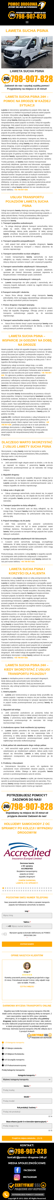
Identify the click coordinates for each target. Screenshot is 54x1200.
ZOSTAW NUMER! (27, 944)
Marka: (27, 1086)
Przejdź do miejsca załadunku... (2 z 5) (27, 1138)
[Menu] (27, 22)
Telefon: (27, 922)
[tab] (13, 1042)
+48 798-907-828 (21, 190)
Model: (27, 1097)
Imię (27, 911)
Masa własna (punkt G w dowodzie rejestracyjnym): (27, 1122)
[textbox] (24, 1079)
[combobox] (6, 926)
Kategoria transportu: (27, 1075)
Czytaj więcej (27, 986)
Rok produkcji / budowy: (27, 1108)
